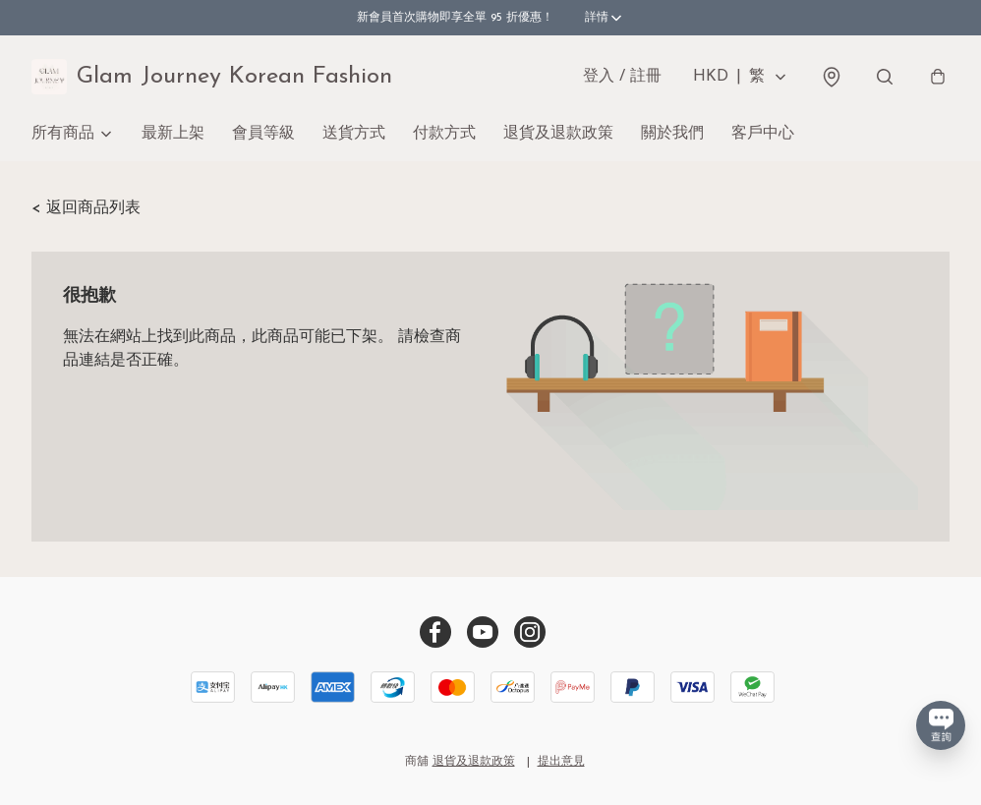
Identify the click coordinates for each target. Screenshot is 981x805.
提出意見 (561, 762)
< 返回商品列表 (86, 208)
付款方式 (444, 134)
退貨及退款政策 (558, 134)
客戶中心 (762, 134)
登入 (622, 77)
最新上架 (173, 134)
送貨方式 (353, 134)
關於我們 (672, 134)
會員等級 (263, 134)
